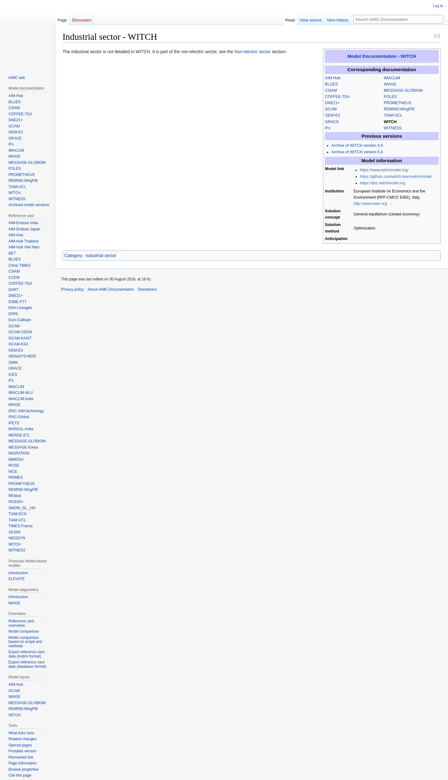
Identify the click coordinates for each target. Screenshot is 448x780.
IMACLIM (392, 78)
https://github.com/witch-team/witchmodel (396, 176)
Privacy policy (72, 289)
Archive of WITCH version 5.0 (357, 152)
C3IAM (331, 90)
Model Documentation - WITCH (382, 56)
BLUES (331, 84)
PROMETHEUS (398, 103)
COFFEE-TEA (337, 97)
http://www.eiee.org (370, 203)
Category (73, 255)
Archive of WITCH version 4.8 (357, 145)
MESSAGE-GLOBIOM (403, 90)
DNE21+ (332, 103)
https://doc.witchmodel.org (382, 183)
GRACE (332, 122)
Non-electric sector (252, 51)
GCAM (331, 109)
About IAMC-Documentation (110, 289)
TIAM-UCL (393, 115)
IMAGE (390, 84)
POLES (390, 97)
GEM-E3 (332, 115)
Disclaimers (147, 289)
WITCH (390, 122)
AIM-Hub (333, 78)
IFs (328, 128)
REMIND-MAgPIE (399, 109)
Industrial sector (101, 255)
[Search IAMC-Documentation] (398, 19)
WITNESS (393, 128)
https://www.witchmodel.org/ (384, 170)
